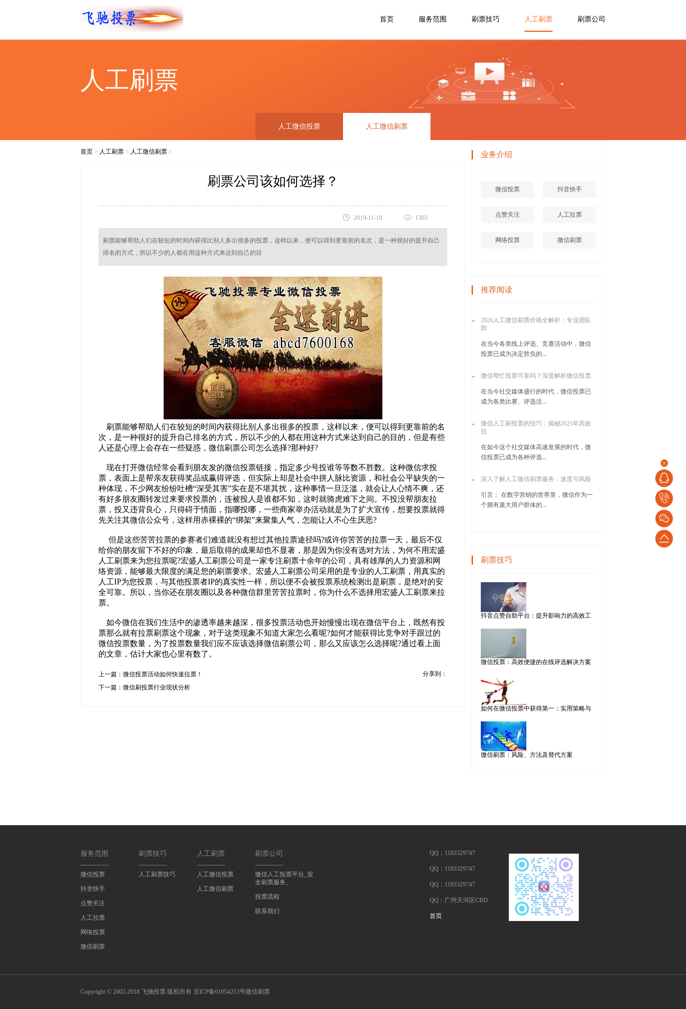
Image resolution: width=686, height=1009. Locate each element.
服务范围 (433, 19)
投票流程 (267, 896)
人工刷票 (539, 19)
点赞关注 (509, 214)
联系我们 (267, 911)
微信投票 (240, 467)
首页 (387, 19)
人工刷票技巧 (157, 874)
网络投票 (509, 240)
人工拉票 (571, 214)
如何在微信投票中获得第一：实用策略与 (567, 708)
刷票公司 (592, 19)
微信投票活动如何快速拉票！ (163, 674)
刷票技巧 (486, 19)
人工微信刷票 (387, 126)
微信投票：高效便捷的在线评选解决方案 (567, 662)
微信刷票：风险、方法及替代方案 (558, 755)
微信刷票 (279, 643)
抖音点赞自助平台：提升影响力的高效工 (567, 615)
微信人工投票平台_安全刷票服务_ (284, 878)
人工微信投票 (299, 126)
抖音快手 (571, 189)
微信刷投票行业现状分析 (156, 687)
